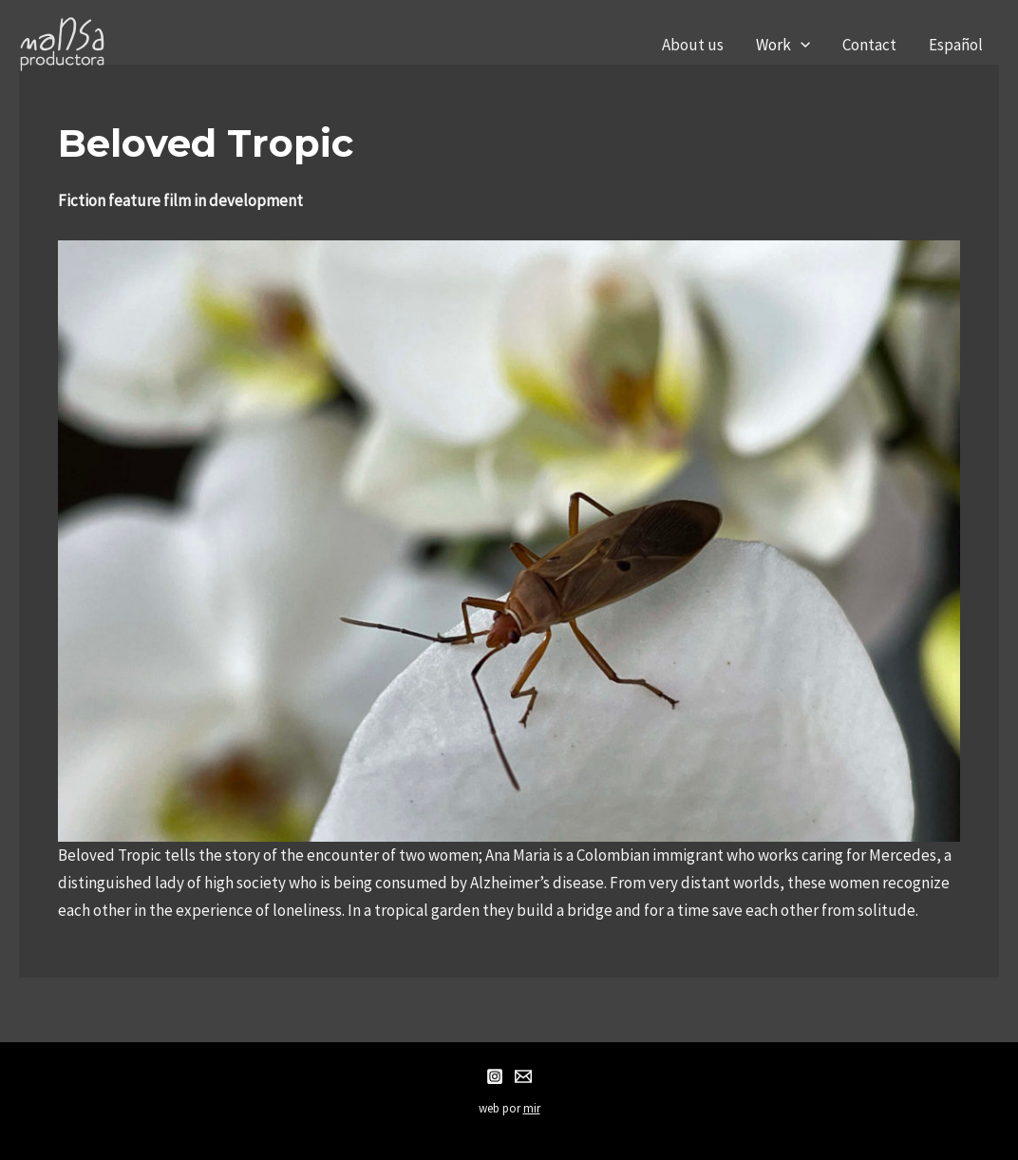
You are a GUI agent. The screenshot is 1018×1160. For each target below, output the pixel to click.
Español (956, 44)
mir (531, 1108)
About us (693, 44)
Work (783, 44)
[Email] (523, 1076)
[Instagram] (494, 1076)
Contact (869, 44)
